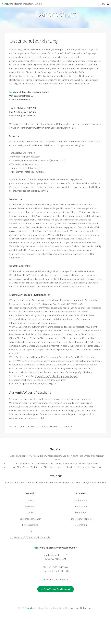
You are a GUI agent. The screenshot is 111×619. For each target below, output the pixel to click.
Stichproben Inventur (30, 518)
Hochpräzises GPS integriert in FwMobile (30, 537)
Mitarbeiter (81, 512)
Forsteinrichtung (30, 524)
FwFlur (30, 512)
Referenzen (81, 506)
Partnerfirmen (81, 500)
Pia (30, 531)
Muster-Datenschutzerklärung (24, 426)
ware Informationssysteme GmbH (22, 3)
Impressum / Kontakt (81, 518)
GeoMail (30, 500)
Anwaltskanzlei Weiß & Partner (59, 426)
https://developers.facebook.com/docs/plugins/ (32, 383)
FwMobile (30, 506)
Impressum (72, 607)
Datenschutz (81, 524)
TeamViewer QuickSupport (57, 589)
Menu (102, 3)
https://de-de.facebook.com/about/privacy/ (56, 376)
